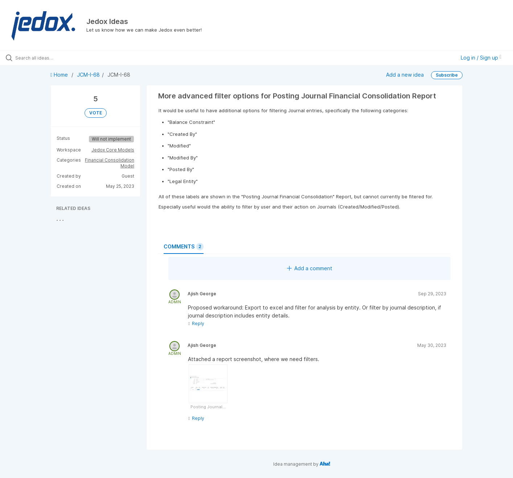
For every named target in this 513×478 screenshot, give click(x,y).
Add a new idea (405, 75)
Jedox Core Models (112, 150)
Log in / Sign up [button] (481, 57)
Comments (184, 246)
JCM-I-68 (88, 75)
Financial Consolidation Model (109, 163)
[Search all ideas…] (60, 57)
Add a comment (309, 268)
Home (59, 75)
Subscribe (447, 75)
